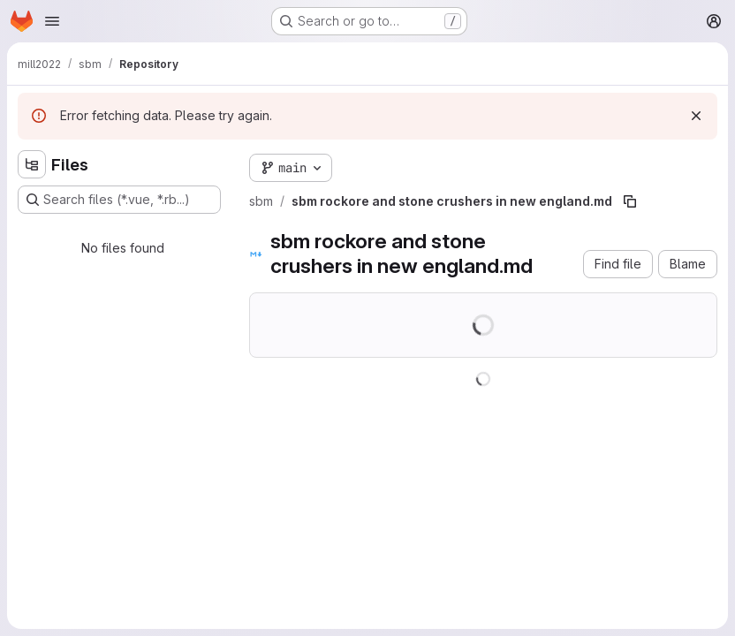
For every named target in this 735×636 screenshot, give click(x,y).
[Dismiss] (696, 115)
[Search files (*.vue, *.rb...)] (119, 200)
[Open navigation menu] (52, 21)
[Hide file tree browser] (32, 164)
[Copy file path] (630, 201)
